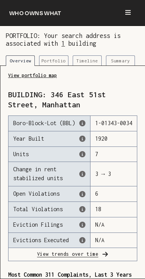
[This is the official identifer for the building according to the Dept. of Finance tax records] (82, 123)
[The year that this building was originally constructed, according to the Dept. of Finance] (82, 139)
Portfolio (53, 60)
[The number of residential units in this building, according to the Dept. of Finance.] (82, 154)
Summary (120, 60)
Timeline (87, 60)
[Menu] (128, 13)
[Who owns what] (35, 13)
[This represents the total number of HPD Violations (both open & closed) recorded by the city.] (82, 209)
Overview (20, 60)
